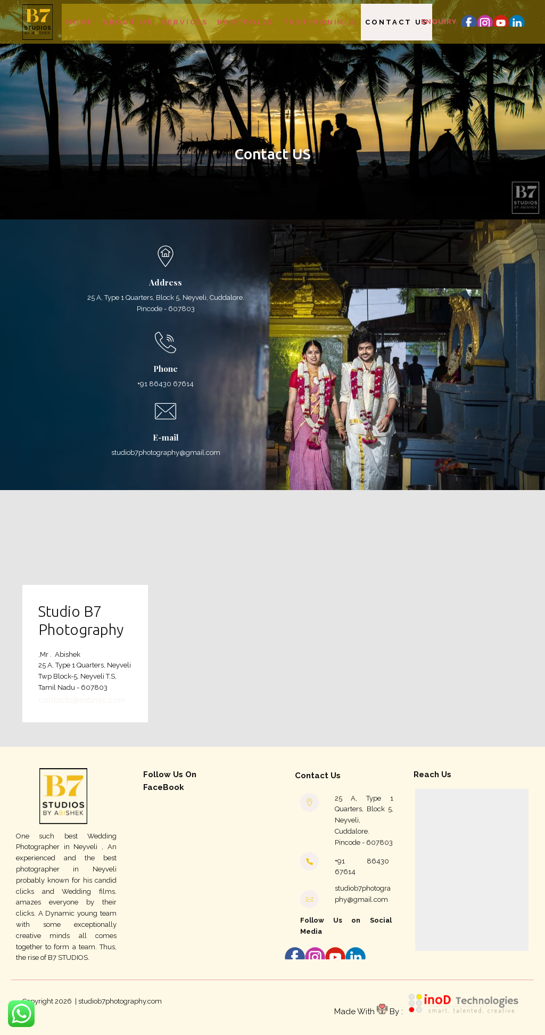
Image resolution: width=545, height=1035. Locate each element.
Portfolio (245, 22)
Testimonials (319, 22)
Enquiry (439, 22)
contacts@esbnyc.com (81, 700)
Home (80, 22)
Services (185, 22)
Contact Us (396, 22)
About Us (128, 22)
